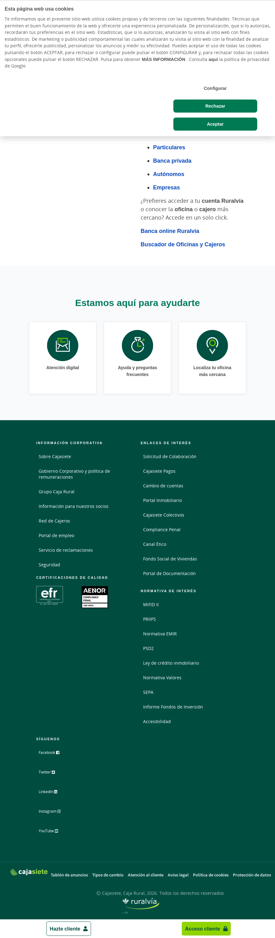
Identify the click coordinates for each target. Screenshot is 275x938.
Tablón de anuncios (69, 873)
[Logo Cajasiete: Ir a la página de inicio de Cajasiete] (28, 870)
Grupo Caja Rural (57, 492)
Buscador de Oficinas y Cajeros (183, 244)
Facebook (54, 755)
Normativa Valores (162, 677)
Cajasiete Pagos (159, 471)
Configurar (215, 88)
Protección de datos (252, 873)
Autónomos (168, 174)
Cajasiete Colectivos (163, 515)
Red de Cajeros (54, 521)
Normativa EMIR (160, 634)
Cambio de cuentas (163, 486)
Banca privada (172, 160)
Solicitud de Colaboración (169, 456)
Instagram (54, 812)
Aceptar (215, 124)
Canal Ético (154, 544)
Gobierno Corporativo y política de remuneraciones (74, 474)
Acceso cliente (202, 928)
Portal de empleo (56, 535)
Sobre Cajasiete (55, 456)
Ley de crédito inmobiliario (171, 663)
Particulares (169, 147)
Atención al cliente (145, 873)
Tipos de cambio (107, 873)
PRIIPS (149, 619)
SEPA (148, 692)
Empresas (166, 187)
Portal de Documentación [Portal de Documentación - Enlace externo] (169, 573)
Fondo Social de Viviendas (170, 559)
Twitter (51, 774)
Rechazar (215, 106)
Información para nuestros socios (74, 506)
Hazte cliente (65, 928)
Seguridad (49, 565)
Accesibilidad (157, 721)
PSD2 (148, 648)
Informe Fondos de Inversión (173, 707)
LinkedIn (53, 793)
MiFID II (151, 604)
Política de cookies (211, 873)
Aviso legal (178, 873)
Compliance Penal (162, 529)
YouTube (53, 832)
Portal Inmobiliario (162, 500)
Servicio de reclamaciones (66, 550)
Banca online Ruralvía (170, 230)
